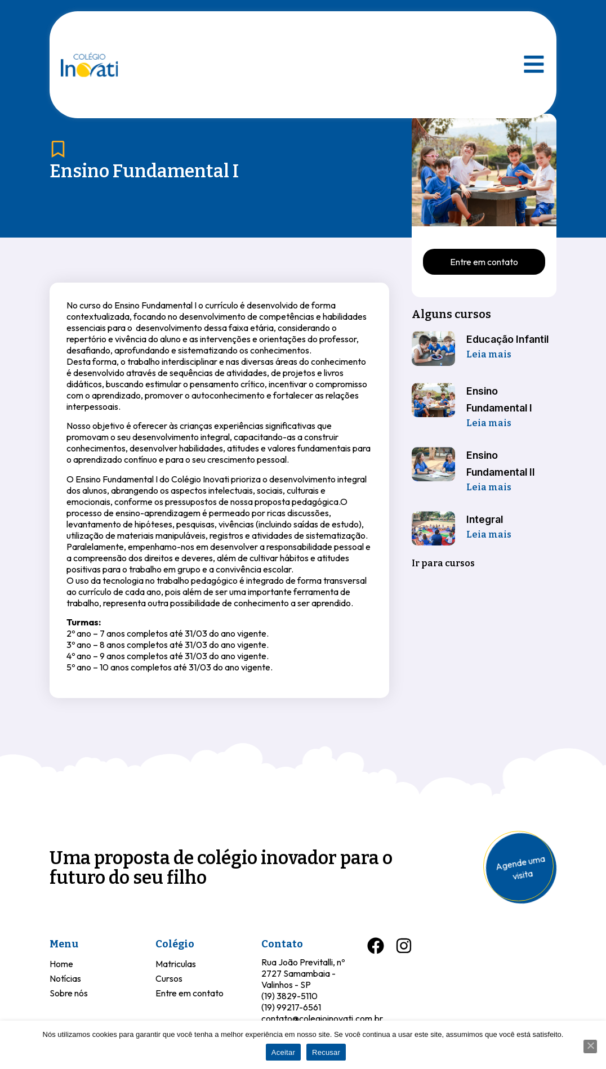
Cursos (168, 978)
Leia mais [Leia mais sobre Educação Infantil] (488, 354)
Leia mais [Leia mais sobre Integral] (488, 534)
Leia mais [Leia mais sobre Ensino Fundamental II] (488, 487)
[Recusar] (590, 1046)
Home (61, 963)
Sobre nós (69, 993)
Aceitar (283, 1052)
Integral (484, 519)
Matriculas (175, 963)
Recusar (326, 1052)
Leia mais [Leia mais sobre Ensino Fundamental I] (488, 423)
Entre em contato (189, 993)
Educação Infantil (507, 339)
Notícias (65, 978)
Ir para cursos (443, 563)
